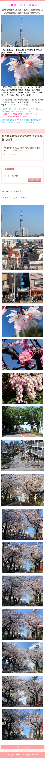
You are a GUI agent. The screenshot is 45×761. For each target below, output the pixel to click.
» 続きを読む (34, 180)
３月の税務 (12, 176)
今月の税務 (9, 169)
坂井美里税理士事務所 (22, 5)
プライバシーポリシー (23, 747)
